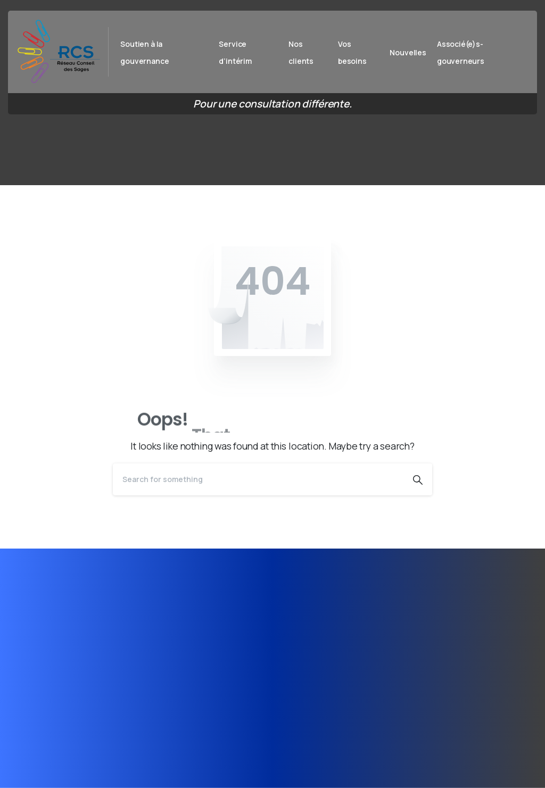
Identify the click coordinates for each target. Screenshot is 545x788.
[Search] (258, 479)
